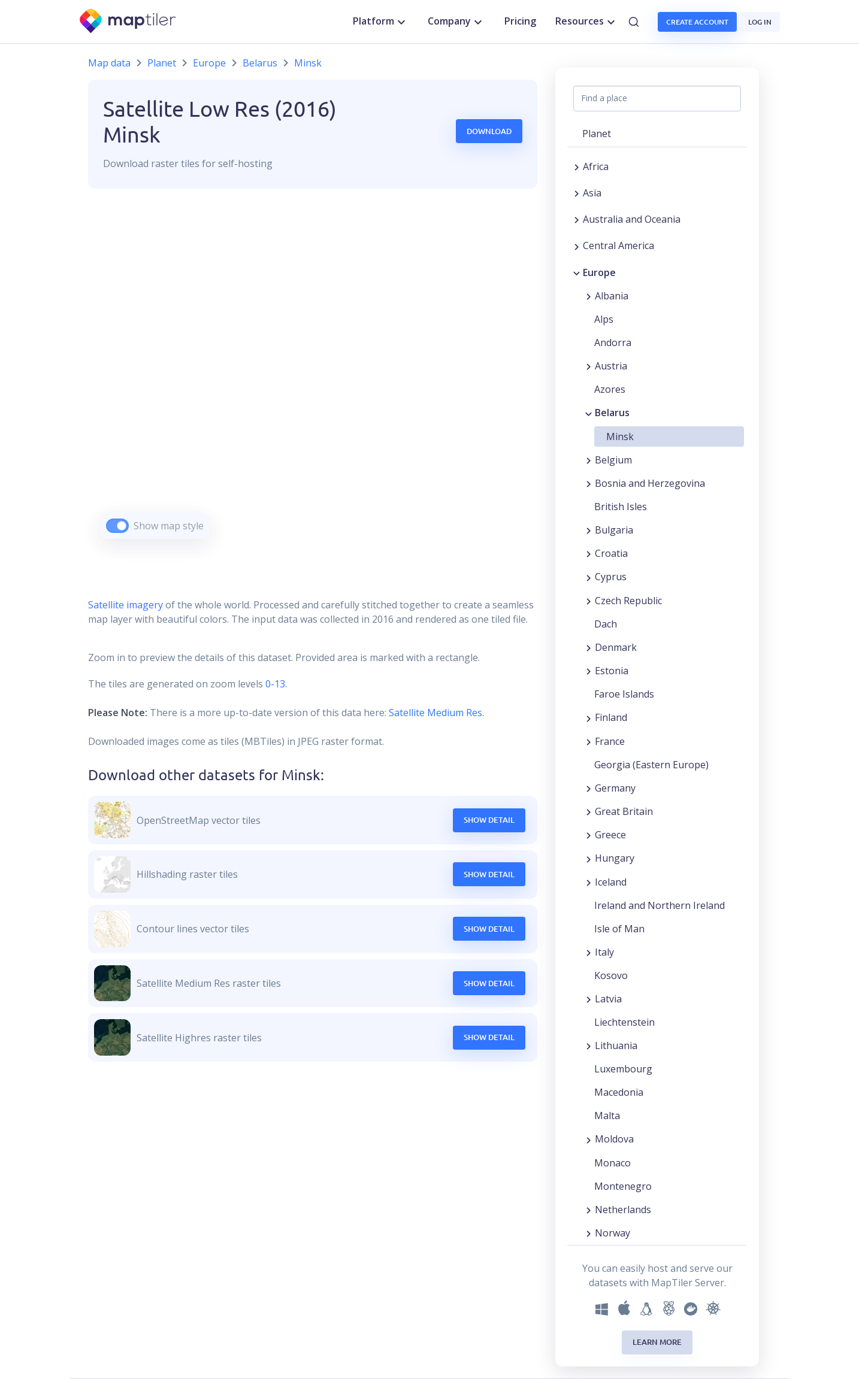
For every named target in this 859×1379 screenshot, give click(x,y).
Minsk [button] (620, 436)
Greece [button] (610, 834)
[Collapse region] (576, 272)
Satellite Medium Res (435, 712)
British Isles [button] (620, 506)
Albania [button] (611, 295)
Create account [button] (697, 22)
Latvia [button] (608, 998)
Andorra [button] (612, 342)
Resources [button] (586, 21)
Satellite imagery (125, 604)
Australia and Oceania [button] (631, 219)
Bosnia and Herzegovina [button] (650, 483)
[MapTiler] (128, 21)
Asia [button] (592, 192)
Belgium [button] (613, 459)
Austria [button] (611, 365)
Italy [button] (604, 952)
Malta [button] (607, 1115)
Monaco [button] (612, 1162)
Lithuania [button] (616, 1045)
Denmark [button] (616, 647)
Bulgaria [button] (614, 530)
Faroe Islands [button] (624, 694)
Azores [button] (609, 389)
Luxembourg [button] (623, 1068)
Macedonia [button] (618, 1092)
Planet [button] (596, 133)
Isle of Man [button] (619, 928)
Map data (109, 62)
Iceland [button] (611, 882)
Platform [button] (381, 21)
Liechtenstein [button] (624, 1022)
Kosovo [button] (611, 975)
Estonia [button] (611, 670)
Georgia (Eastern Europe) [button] (651, 764)
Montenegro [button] (623, 1186)
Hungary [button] (614, 858)
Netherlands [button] (623, 1209)
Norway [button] (612, 1232)
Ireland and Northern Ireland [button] (659, 905)
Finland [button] (611, 717)
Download (489, 131)
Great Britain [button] (624, 811)
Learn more (657, 1341)
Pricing (520, 21)
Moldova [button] (614, 1138)
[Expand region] (576, 166)
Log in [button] (760, 22)
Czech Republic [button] (628, 600)
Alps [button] (603, 319)
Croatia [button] (611, 553)
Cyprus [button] (611, 576)
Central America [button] (618, 245)
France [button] (610, 741)
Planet (161, 62)
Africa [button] (596, 166)
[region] (312, 379)
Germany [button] (615, 788)
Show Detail (489, 819)
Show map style (169, 525)
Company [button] (456, 21)
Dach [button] (605, 624)
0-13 (274, 683)
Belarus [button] (612, 412)
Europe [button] (599, 272)
